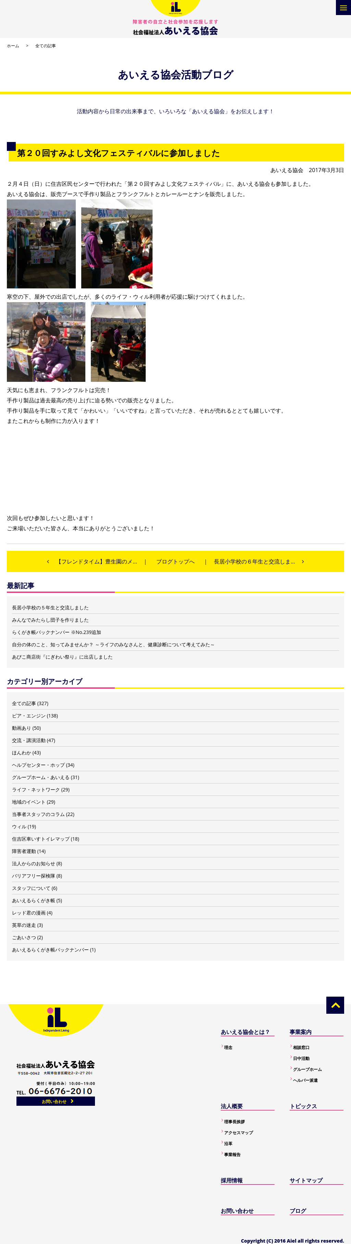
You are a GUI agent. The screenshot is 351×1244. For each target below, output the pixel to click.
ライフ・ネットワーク (36, 789)
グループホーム (307, 1069)
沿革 (228, 1143)
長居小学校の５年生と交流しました (50, 607)
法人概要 (232, 1106)
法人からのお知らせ (33, 863)
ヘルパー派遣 (305, 1080)
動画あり (21, 728)
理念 (228, 1047)
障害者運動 (24, 851)
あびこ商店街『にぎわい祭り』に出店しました (62, 656)
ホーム (13, 46)
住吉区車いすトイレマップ (41, 838)
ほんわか (21, 752)
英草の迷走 (24, 925)
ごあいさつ (24, 937)
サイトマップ (306, 1180)
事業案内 (301, 1032)
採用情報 (232, 1180)
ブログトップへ (175, 561)
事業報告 (232, 1154)
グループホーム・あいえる (41, 777)
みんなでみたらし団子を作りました (50, 620)
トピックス (303, 1106)
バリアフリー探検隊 (33, 875)
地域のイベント (29, 802)
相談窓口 (301, 1047)
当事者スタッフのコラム (38, 814)
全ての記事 (45, 46)
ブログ (298, 1211)
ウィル (19, 826)
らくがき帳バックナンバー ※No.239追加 (56, 632)
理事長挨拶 (234, 1122)
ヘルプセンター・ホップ (38, 765)
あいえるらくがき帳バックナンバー (50, 949)
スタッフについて (31, 888)
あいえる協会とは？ (245, 1032)
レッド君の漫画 (29, 912)
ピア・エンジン (29, 715)
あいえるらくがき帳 (33, 900)
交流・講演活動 (29, 740)
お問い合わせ (54, 1101)
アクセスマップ (238, 1133)
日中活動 (301, 1058)
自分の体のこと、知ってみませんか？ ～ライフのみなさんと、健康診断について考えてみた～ (113, 644)
